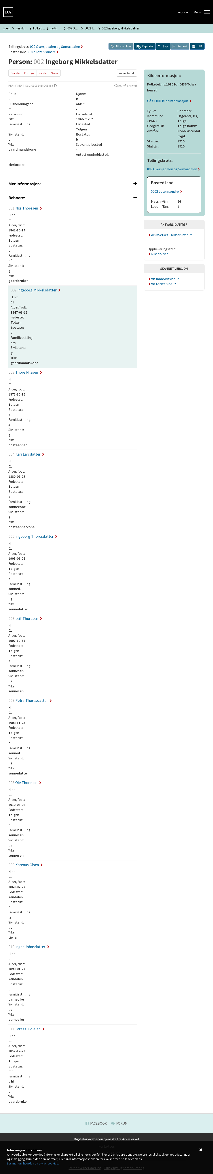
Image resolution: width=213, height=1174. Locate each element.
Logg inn (182, 12)
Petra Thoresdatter (30, 700)
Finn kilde (22, 28)
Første (15, 73)
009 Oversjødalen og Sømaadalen (56, 46)
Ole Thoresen (24, 782)
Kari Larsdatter (26, 454)
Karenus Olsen (25, 864)
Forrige (29, 73)
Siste (54, 73)
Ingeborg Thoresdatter (32, 536)
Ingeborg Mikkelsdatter (36, 290)
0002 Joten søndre (43, 52)
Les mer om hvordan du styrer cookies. (33, 1163)
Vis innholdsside (162, 279)
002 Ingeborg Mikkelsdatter (120, 28)
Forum (119, 1123)
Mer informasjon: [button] (72, 183)
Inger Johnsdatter (28, 946)
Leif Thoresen (25, 618)
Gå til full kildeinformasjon (169, 101)
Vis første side (160, 284)
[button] (145, 46)
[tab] (72, 183)
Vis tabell (127, 73)
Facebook (96, 1123)
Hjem (6, 28)
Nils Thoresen (25, 208)
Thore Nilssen (25, 372)
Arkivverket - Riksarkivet (168, 235)
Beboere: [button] (72, 197)
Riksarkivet (158, 254)
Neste (43, 73)
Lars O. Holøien (26, 1028)
